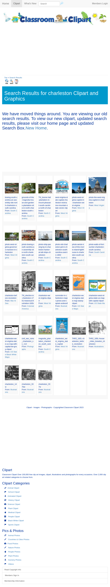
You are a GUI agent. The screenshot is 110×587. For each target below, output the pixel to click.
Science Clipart (14, 504)
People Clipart (14, 516)
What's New (30, 3)
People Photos (14, 552)
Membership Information (14, 581)
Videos (11, 564)
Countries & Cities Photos (18, 539)
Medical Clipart (14, 512)
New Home (36, 128)
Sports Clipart (13, 525)
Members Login (100, 3)
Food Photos (13, 544)
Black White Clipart (16, 520)
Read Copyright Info (12, 570)
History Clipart (14, 500)
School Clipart (14, 492)
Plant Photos (13, 556)
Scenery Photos (14, 560)
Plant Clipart (13, 508)
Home (5, 3)
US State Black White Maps (11, 354)
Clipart (17, 3)
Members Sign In (11, 575)
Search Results (15, 78)
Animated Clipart (14, 496)
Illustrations (99, 346)
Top (5, 78)
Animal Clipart (13, 488)
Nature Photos (14, 548)
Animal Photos (14, 535)
